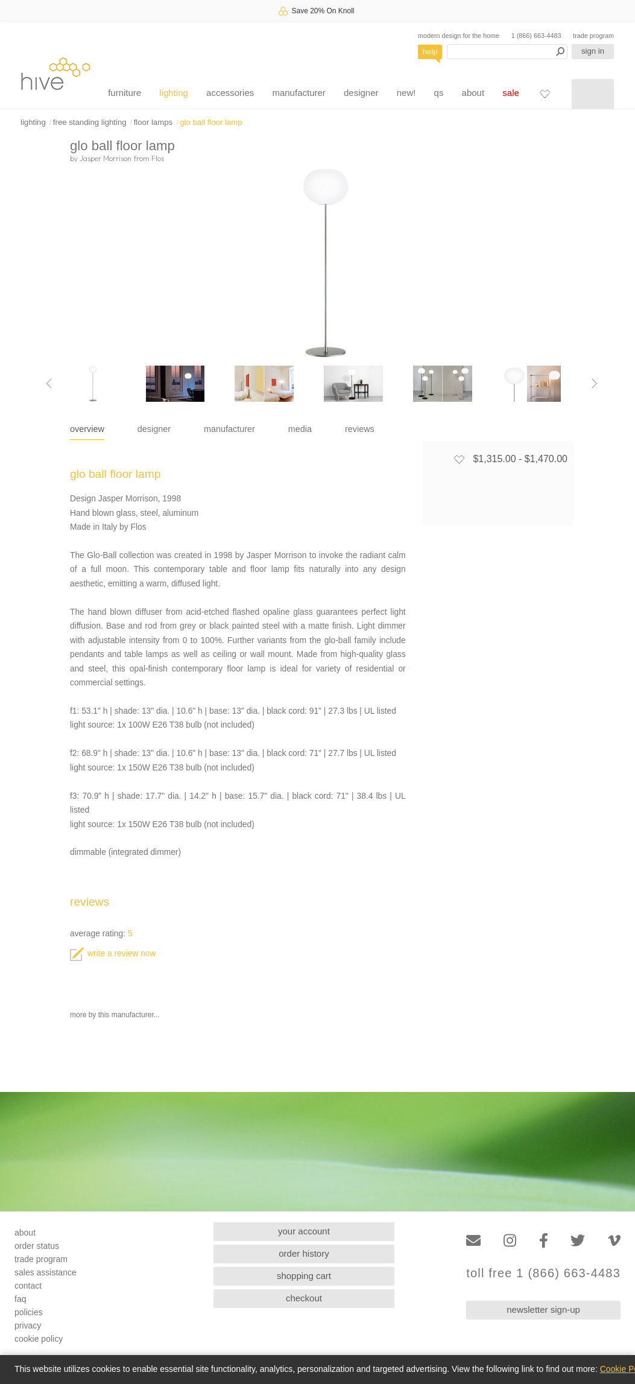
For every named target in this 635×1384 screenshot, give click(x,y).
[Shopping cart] (593, 94)
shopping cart (304, 1276)
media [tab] (300, 429)
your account (304, 1231)
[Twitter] (577, 1241)
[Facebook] (543, 1241)
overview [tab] (87, 429)
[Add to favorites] (459, 459)
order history (304, 1253)
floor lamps (153, 122)
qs (439, 92)
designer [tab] (154, 429)
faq (20, 1299)
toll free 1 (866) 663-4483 (543, 1273)
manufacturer (298, 92)
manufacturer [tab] (229, 429)
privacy (27, 1325)
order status (36, 1246)
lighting (173, 92)
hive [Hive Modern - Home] (55, 73)
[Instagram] (510, 1241)
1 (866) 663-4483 (536, 35)
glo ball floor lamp (211, 122)
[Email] (473, 1241)
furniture (124, 92)
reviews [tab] (359, 429)
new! (406, 92)
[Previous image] (49, 384)
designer (361, 92)
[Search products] (507, 51)
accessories (230, 92)
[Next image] (595, 384)
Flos (157, 158)
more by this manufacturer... (115, 1015)
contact (28, 1285)
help (430, 51)
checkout (304, 1298)
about (473, 92)
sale (510, 92)
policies (28, 1312)
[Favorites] (544, 93)
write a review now (113, 953)
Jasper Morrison (105, 158)
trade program (593, 35)
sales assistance (45, 1272)
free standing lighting (90, 122)
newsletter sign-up (543, 1309)
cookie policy (38, 1339)
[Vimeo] (614, 1241)
